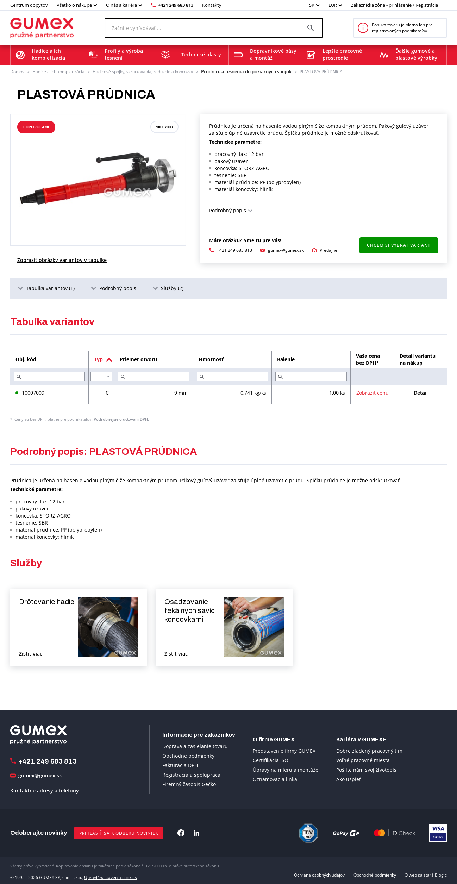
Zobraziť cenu (372, 392)
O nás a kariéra (121, 5)
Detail (421, 392)
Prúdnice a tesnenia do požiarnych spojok (241, 71)
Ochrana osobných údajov (319, 874)
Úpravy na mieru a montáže (285, 769)
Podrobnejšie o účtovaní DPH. (121, 418)
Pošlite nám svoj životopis (366, 769)
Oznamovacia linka (275, 778)
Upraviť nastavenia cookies (110, 874)
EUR (332, 5)
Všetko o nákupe (74, 5)
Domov (17, 71)
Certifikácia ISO (270, 759)
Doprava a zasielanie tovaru (195, 745)
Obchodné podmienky (188, 755)
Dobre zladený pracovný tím (369, 750)
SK (311, 5)
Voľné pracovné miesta (363, 759)
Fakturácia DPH (180, 764)
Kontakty (211, 5)
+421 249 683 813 (175, 5)
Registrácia (426, 5)
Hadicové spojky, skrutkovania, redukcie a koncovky (143, 71)
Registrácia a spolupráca (191, 774)
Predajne (328, 249)
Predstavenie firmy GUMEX (284, 750)
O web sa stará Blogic (426, 874)
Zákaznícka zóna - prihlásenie (381, 5)
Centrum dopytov (29, 5)
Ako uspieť (348, 778)
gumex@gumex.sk (286, 249)
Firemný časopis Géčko (189, 783)
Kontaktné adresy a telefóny (44, 789)
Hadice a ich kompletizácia (58, 71)
